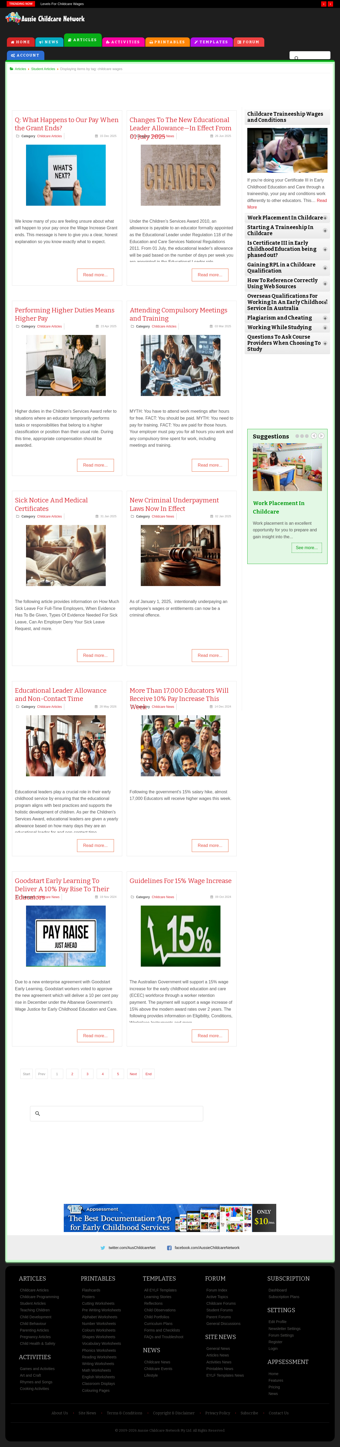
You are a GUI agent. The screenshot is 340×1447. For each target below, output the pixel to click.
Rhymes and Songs (36, 1385)
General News (218, 1351)
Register (275, 1345)
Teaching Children (35, 1313)
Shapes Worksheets (98, 1340)
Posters (88, 1300)
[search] (309, 59)
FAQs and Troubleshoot (163, 1340)
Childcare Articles (51, 137)
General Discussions (223, 1326)
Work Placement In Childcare (278, 507)
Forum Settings (281, 1338)
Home (23, 43)
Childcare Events (158, 1371)
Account (28, 56)
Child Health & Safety (37, 1346)
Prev (312, 436)
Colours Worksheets (99, 1333)
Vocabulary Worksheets (101, 1346)
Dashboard (278, 1293)
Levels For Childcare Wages (62, 4)
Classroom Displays (98, 1386)
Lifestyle (151, 1378)
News (52, 43)
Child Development (35, 1319)
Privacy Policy (217, 1416)
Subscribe (249, 1416)
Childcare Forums (221, 1306)
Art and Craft (30, 1378)
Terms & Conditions (124, 1416)
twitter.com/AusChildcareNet (132, 1248)
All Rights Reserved (208, 1433)
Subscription (288, 1281)
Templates (214, 43)
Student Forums (219, 1313)
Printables (170, 43)
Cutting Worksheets (98, 1306)
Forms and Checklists (162, 1333)
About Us (60, 1416)
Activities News (218, 1365)
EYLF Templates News (225, 1378)
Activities (125, 43)
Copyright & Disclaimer (174, 1416)
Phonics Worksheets (99, 1353)
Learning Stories (157, 1300)
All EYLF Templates (160, 1293)
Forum (251, 43)
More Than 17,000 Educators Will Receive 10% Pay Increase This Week (179, 700)
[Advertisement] (214, 21)
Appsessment (288, 1364)
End (151, 1075)
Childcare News (163, 517)
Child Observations (160, 1313)
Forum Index (216, 1293)
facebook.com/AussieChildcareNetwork (207, 1248)
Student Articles (33, 1306)
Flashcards (91, 1293)
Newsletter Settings (285, 1331)
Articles (85, 40)
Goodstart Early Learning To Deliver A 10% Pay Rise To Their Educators (64, 890)
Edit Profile (278, 1325)
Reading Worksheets (99, 1360)
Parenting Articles (34, 1333)
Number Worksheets (99, 1326)
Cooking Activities (34, 1391)
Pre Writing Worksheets (101, 1313)
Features (276, 1383)
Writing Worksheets (98, 1366)
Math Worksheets (96, 1373)
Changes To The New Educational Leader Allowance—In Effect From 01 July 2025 (181, 129)
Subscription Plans (284, 1300)
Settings (281, 1313)
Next (135, 1075)
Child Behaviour (33, 1326)
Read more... (95, 276)
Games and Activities (37, 1371)
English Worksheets (98, 1380)
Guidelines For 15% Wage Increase (181, 881)
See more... (305, 548)
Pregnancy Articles (35, 1340)
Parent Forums (218, 1319)
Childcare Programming (39, 1300)
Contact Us (279, 1416)
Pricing (274, 1390)
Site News (220, 1339)
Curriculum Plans (158, 1326)
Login (273, 1351)
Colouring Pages (96, 1393)
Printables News (219, 1371)
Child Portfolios (156, 1319)
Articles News (217, 1358)
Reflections (153, 1306)
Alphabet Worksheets (99, 1319)
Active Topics (217, 1300)
